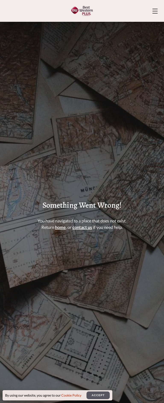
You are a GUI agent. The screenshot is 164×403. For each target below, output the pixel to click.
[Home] (82, 11)
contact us (82, 227)
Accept (98, 395)
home (60, 227)
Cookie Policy (71, 395)
